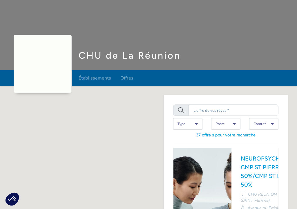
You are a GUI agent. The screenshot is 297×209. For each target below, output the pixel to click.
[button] (12, 199)
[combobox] (187, 123)
